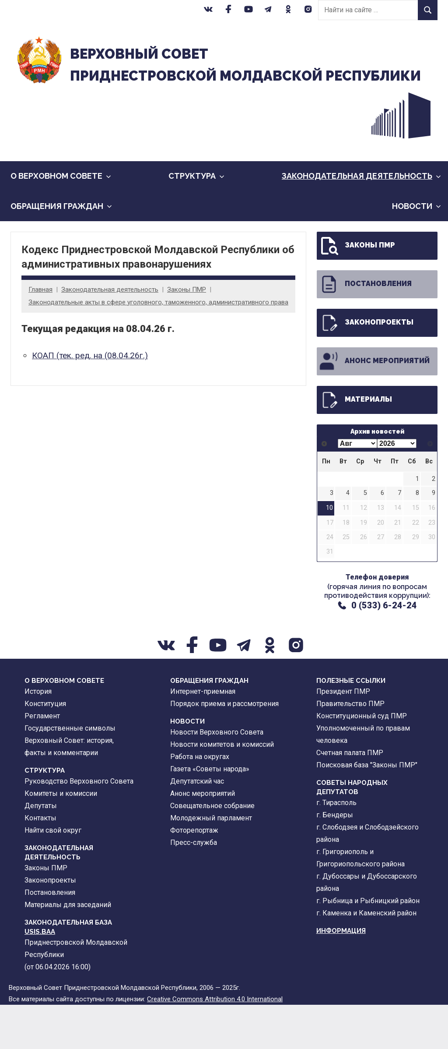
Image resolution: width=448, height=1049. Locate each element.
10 (329, 552)
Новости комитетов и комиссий (222, 788)
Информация (341, 974)
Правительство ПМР (350, 747)
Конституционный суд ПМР (361, 760)
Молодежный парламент (211, 862)
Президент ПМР (343, 735)
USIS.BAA (39, 975)
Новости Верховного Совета (216, 776)
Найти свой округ (52, 874)
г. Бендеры (334, 859)
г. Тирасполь (336, 846)
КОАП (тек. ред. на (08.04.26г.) (90, 400)
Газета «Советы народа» (209, 813)
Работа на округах (199, 800)
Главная (40, 334)
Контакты (40, 862)
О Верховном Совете (60, 220)
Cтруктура (196, 220)
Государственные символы (70, 772)
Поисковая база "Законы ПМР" (366, 809)
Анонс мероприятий (374, 405)
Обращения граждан (61, 249)
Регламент (42, 760)
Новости (416, 249)
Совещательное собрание (212, 849)
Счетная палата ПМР (349, 796)
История (38, 735)
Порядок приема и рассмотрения (224, 747)
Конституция (45, 747)
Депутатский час (197, 825)
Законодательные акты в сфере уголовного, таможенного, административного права (158, 346)
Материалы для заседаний (67, 948)
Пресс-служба (193, 886)
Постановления (365, 328)
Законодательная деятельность (361, 220)
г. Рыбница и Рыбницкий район (368, 944)
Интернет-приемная (202, 735)
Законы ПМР (186, 334)
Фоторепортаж (194, 874)
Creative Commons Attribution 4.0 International (215, 1043)
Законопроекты (365, 366)
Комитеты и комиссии (60, 837)
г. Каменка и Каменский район (366, 957)
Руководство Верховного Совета (78, 825)
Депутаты (40, 849)
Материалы (355, 443)
